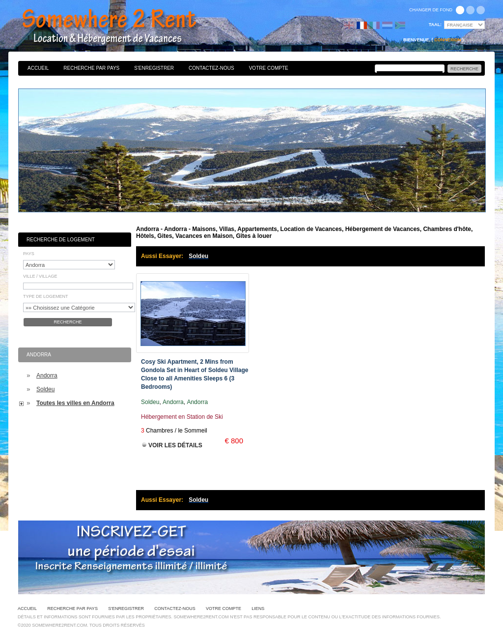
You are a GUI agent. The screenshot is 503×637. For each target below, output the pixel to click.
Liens (258, 608)
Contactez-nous (211, 68)
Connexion (447, 39)
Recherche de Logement (61, 239)
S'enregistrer (154, 68)
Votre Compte (268, 68)
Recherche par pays (91, 68)
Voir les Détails (175, 445)
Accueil (38, 68)
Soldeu (45, 389)
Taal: (435, 24)
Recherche (68, 321)
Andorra (46, 375)
